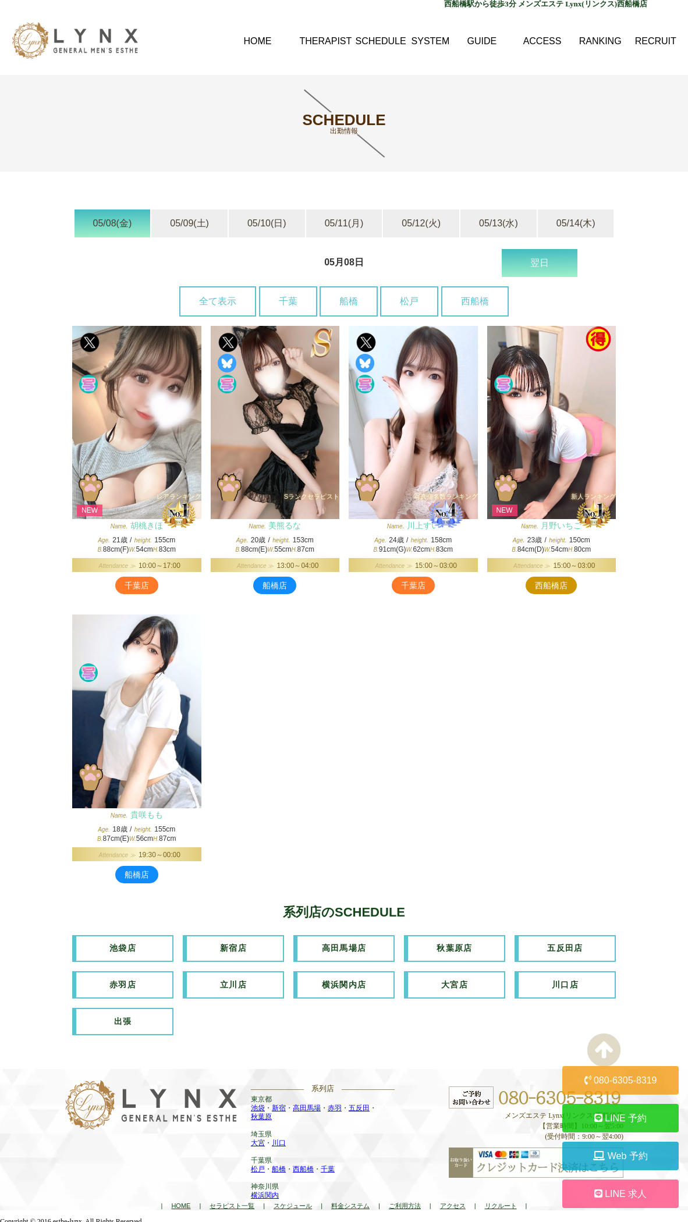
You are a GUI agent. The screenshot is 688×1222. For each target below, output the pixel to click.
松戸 (409, 301)
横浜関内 (265, 1192)
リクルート (501, 1202)
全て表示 (217, 301)
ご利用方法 (405, 1202)
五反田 (359, 1105)
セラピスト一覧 (232, 1202)
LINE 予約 (620, 1118)
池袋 (258, 1105)
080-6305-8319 (620, 1080)
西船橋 (475, 301)
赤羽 (335, 1105)
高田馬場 (307, 1105)
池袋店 (122, 948)
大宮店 (454, 983)
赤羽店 (122, 983)
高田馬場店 (344, 948)
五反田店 (565, 948)
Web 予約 (620, 1156)
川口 (279, 1140)
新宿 (279, 1105)
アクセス (453, 1202)
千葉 (288, 301)
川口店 (565, 983)
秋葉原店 (455, 948)
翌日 (539, 263)
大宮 (258, 1140)
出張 (123, 1019)
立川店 (233, 983)
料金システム (350, 1202)
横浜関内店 (344, 983)
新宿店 (233, 948)
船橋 (348, 301)
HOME (180, 1202)
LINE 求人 (620, 1194)
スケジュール (293, 1202)
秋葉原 (261, 1114)
